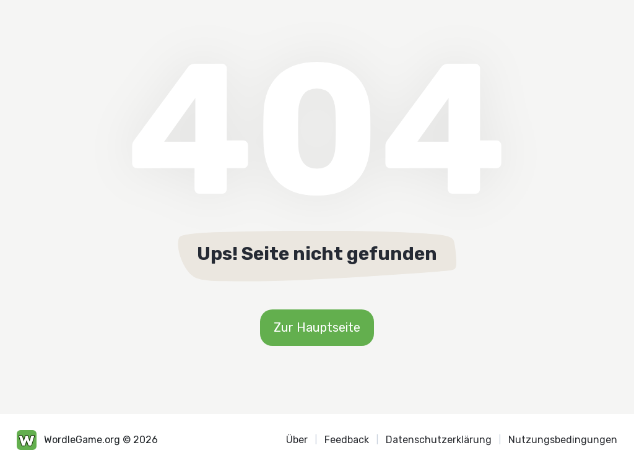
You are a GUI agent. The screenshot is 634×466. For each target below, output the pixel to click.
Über (297, 440)
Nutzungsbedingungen (562, 440)
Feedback (346, 440)
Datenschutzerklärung (439, 440)
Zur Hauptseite (317, 327)
